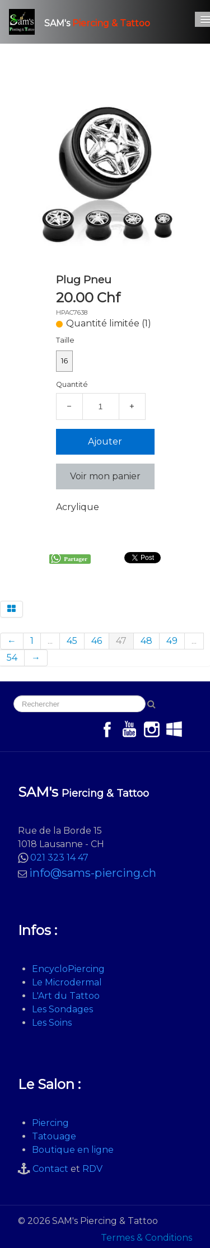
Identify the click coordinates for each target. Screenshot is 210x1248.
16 (64, 361)
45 (72, 640)
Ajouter (105, 441)
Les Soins (52, 1022)
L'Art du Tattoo (66, 995)
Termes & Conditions (146, 1237)
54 (12, 657)
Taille (65, 340)
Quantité (72, 384)
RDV (92, 1168)
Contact (50, 1168)
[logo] (83, 22)
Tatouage (54, 1136)
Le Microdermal (67, 982)
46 (96, 640)
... (50, 640)
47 (121, 640)
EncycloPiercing (68, 969)
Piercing (50, 1123)
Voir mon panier (105, 476)
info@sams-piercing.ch (92, 873)
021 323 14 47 (59, 857)
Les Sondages (62, 1009)
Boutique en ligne (73, 1149)
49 (172, 640)
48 (146, 640)
